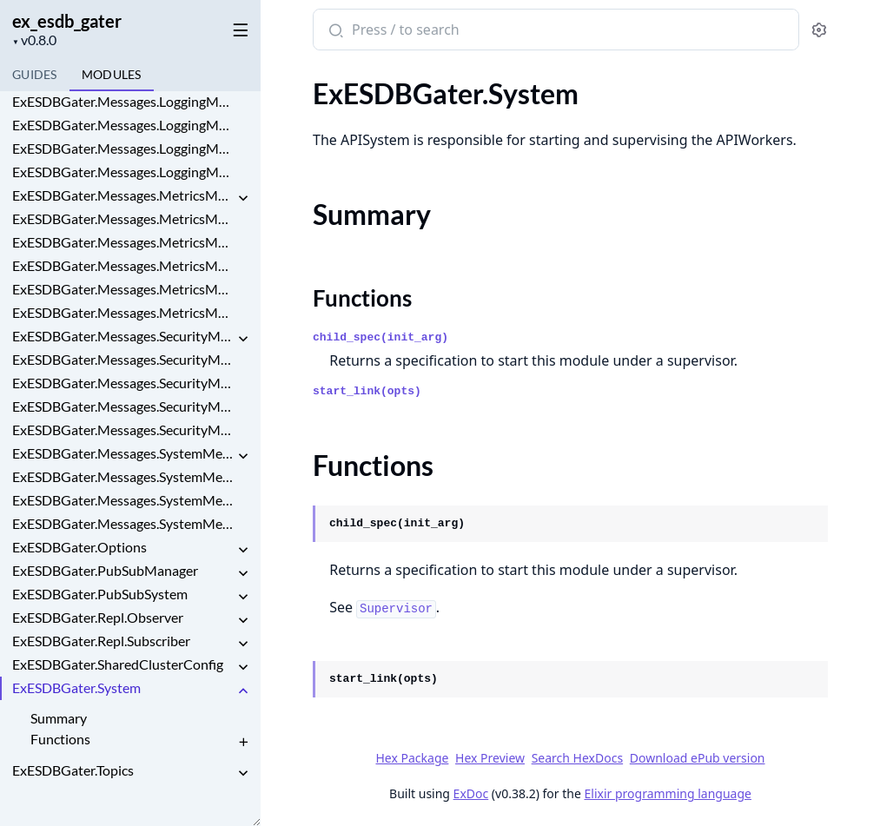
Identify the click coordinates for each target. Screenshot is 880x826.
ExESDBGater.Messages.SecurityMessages (123, 335)
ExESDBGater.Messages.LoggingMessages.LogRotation (123, 148)
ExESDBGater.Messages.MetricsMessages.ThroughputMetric (123, 312)
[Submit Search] (334, 31)
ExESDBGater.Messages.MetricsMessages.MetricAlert (123, 242)
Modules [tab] (112, 74)
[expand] (243, 198)
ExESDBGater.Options (79, 547)
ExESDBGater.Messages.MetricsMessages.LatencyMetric (123, 218)
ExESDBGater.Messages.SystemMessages (123, 453)
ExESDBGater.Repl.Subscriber (101, 640)
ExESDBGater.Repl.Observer (97, 617)
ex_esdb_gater (67, 20)
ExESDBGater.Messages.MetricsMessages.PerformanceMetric (123, 265)
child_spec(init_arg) (380, 337)
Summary (58, 718)
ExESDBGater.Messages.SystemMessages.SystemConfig (123, 500)
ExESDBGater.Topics (73, 770)
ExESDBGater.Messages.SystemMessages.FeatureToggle (123, 476)
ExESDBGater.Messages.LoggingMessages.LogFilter (123, 124)
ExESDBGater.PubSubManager (105, 570)
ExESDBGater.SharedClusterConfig (117, 664)
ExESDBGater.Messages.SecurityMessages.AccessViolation (123, 359)
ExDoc (471, 793)
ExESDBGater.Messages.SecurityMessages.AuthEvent (123, 382)
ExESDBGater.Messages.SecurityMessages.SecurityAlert (123, 406)
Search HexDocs (577, 758)
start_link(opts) (367, 391)
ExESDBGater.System (76, 687)
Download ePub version (697, 758)
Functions (60, 738)
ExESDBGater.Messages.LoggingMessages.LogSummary (123, 171)
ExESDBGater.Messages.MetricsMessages (123, 195)
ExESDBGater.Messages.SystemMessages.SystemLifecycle (123, 523)
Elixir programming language (668, 793)
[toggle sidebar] (238, 27)
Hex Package (411, 758)
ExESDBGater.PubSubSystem (100, 593)
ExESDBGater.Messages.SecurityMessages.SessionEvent (123, 429)
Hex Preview (490, 758)
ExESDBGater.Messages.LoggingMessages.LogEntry (123, 101)
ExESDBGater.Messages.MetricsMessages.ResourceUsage (123, 289)
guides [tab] (34, 74)
